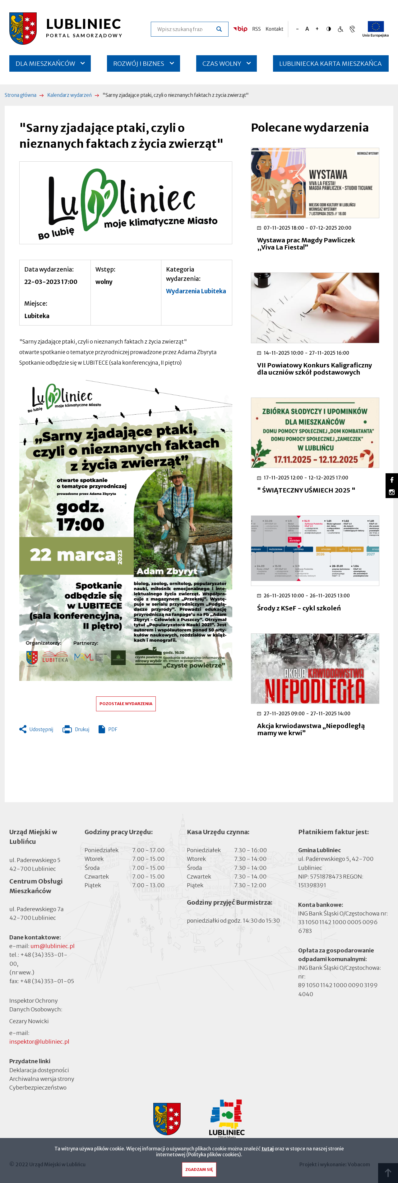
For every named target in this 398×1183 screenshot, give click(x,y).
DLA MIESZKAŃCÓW (45, 63)
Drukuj (75, 730)
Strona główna (20, 95)
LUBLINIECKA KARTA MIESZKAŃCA (330, 66)
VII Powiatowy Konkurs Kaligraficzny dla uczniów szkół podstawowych (314, 368)
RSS (256, 29)
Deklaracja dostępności (39, 1069)
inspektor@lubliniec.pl (39, 1041)
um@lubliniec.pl (52, 946)
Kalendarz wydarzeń (69, 95)
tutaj (267, 1149)
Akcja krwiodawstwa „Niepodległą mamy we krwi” (311, 729)
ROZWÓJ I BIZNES (138, 63)
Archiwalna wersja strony (41, 1078)
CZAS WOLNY (221, 63)
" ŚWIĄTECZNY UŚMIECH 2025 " (306, 490)
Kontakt (274, 29)
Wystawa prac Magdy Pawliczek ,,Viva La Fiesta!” (306, 243)
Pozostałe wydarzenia (126, 703)
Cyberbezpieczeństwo (38, 1087)
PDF (112, 729)
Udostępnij (41, 729)
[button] (126, 203)
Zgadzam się (199, 1169)
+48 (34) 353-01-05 (47, 981)
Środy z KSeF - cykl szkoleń (299, 608)
